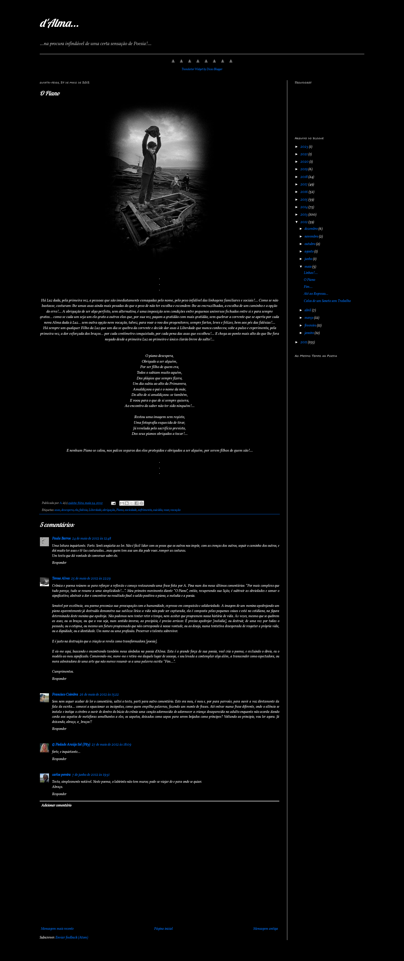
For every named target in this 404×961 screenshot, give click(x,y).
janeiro (310, 333)
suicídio (158, 510)
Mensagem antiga (265, 928)
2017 (304, 184)
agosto (309, 251)
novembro (312, 236)
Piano (120, 510)
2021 (304, 154)
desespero (67, 510)
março (309, 317)
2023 (304, 146)
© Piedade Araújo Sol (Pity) (71, 744)
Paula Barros (61, 538)
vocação (175, 510)
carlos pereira (61, 774)
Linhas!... (311, 273)
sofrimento (145, 510)
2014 (304, 207)
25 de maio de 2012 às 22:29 (91, 578)
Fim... (308, 286)
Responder (59, 562)
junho (309, 259)
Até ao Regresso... (316, 293)
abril (308, 310)
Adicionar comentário (56, 805)
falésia (83, 510)
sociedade (131, 510)
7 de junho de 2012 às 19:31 (91, 774)
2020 (304, 161)
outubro (310, 244)
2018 (304, 177)
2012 (304, 222)
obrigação (109, 510)
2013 (304, 214)
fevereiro (311, 325)
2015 (304, 199)
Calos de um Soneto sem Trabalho (327, 301)
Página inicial (163, 928)
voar (166, 510)
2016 (304, 192)
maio (308, 266)
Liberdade (95, 510)
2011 (304, 342)
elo (76, 510)
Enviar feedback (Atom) (71, 937)
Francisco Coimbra (65, 694)
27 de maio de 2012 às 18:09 (111, 744)
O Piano (309, 280)
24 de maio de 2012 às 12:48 (91, 538)
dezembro (311, 228)
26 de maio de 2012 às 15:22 (99, 694)
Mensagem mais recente (57, 928)
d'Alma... (59, 23)
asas (57, 510)
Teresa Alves (61, 578)
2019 (304, 169)
